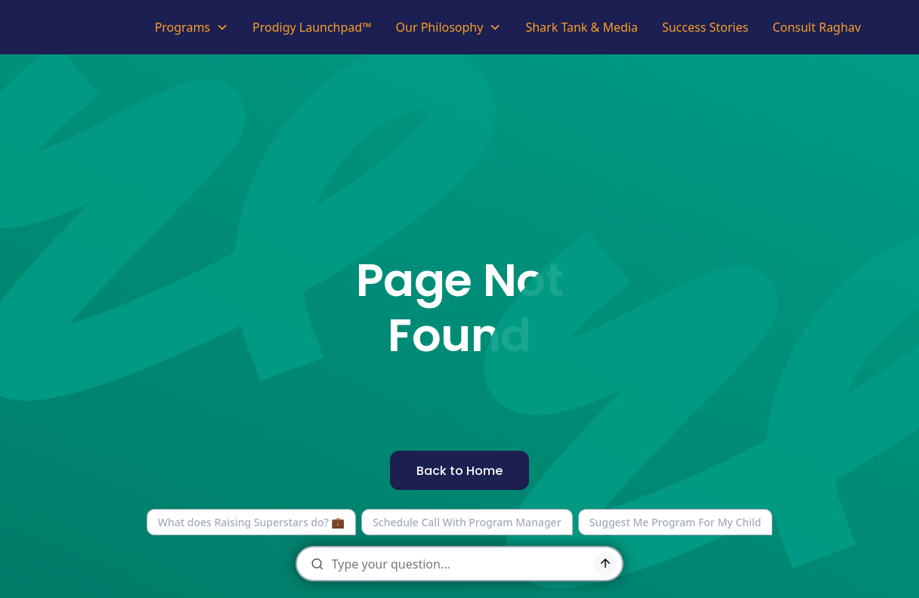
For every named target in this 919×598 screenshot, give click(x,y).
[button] (191, 27)
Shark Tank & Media (581, 27)
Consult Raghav (816, 27)
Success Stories (705, 27)
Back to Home (459, 470)
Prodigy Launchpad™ (312, 27)
